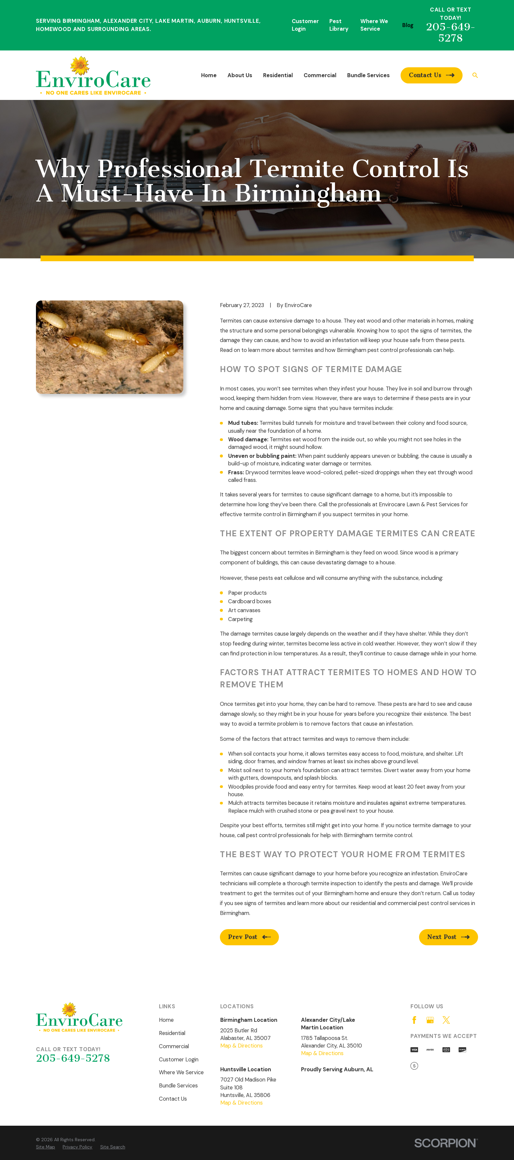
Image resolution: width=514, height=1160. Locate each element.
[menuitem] (45, 1147)
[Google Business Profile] (430, 1020)
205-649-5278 (450, 33)
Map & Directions (241, 1045)
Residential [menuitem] (278, 75)
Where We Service (181, 1072)
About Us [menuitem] (239, 75)
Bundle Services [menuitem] (368, 75)
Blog (407, 25)
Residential (172, 1033)
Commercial (174, 1046)
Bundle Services (178, 1085)
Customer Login (178, 1059)
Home (166, 1020)
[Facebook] (414, 1020)
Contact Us (173, 1098)
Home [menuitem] (209, 75)
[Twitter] (446, 1020)
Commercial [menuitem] (320, 75)
